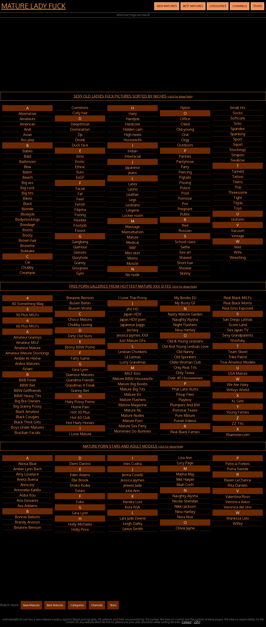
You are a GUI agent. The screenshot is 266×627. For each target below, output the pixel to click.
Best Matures (193, 6)
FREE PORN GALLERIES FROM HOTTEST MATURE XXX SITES (133, 286)
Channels (239, 6)
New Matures (167, 6)
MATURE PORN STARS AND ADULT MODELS (133, 446)
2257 (197, 622)
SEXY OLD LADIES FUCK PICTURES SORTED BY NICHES (133, 96)
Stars (257, 6)
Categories (217, 6)
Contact (187, 622)
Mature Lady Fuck (33, 5)
